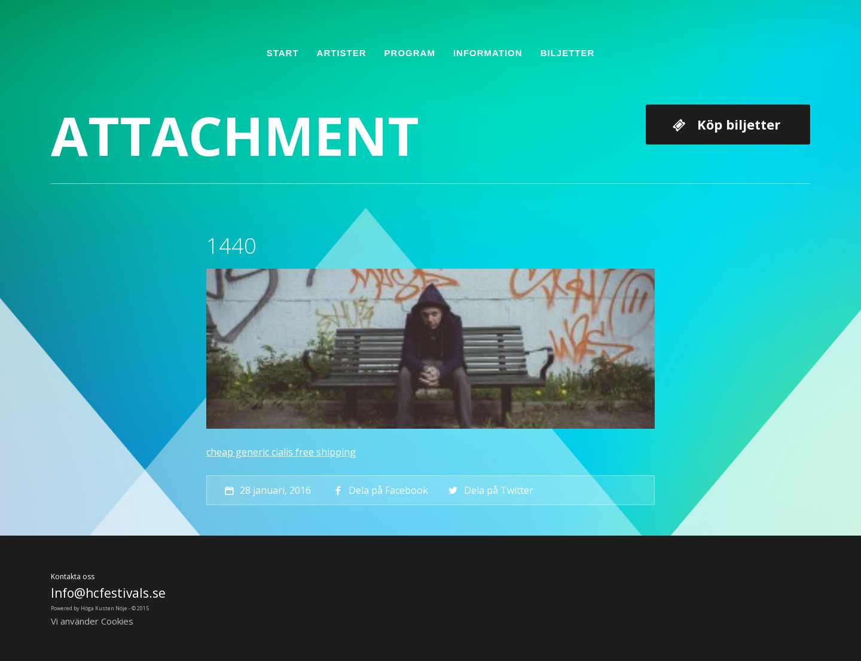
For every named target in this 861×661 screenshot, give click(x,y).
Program (409, 53)
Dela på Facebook (379, 490)
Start (283, 53)
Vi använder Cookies (92, 621)
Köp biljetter (738, 124)
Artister (342, 53)
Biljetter (568, 53)
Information (488, 53)
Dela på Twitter (489, 490)
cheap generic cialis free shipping (281, 452)
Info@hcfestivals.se (108, 593)
